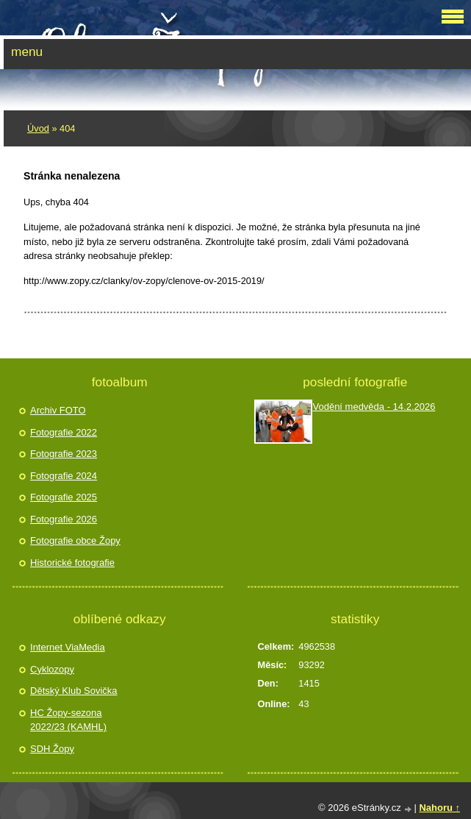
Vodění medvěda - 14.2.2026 (373, 406)
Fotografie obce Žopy (75, 540)
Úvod (38, 128)
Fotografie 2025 (63, 497)
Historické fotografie (72, 562)
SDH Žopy (52, 748)
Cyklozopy (52, 669)
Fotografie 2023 (63, 453)
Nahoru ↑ (439, 807)
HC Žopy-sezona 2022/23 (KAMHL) (68, 720)
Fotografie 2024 (63, 475)
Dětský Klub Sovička (74, 690)
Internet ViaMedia (67, 647)
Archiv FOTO (58, 410)
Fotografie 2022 (63, 432)
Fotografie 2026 (63, 519)
